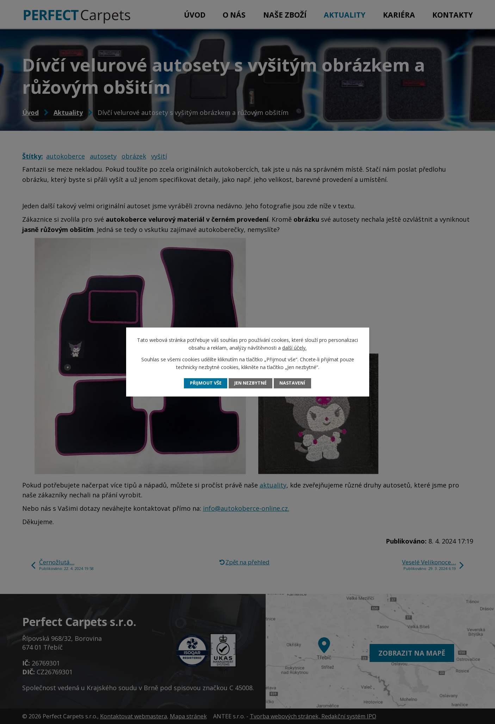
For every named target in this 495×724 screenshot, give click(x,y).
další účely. (294, 347)
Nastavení (292, 383)
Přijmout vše (206, 383)
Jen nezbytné (250, 383)
